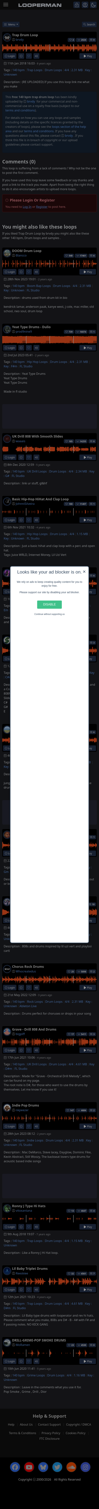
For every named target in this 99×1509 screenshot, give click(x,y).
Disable (49, 604)
